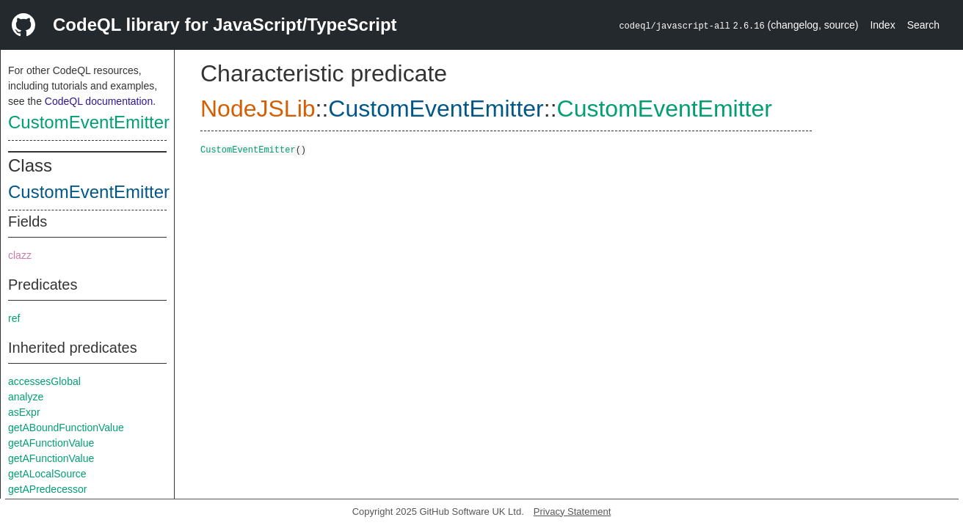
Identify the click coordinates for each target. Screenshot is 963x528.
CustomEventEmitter (89, 122)
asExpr (24, 412)
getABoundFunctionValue (66, 427)
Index (882, 25)
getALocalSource (47, 474)
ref (14, 318)
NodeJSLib (258, 108)
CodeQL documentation (99, 101)
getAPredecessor (47, 489)
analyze (25, 397)
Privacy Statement (572, 511)
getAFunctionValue (51, 443)
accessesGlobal (44, 381)
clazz (20, 255)
